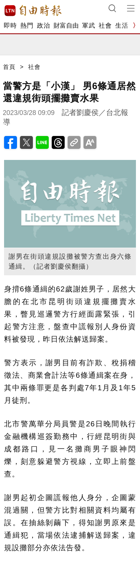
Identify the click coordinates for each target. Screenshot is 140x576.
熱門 (26, 25)
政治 (43, 25)
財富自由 (66, 25)
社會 (105, 25)
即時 (10, 25)
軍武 (88, 25)
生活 (121, 25)
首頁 (9, 67)
